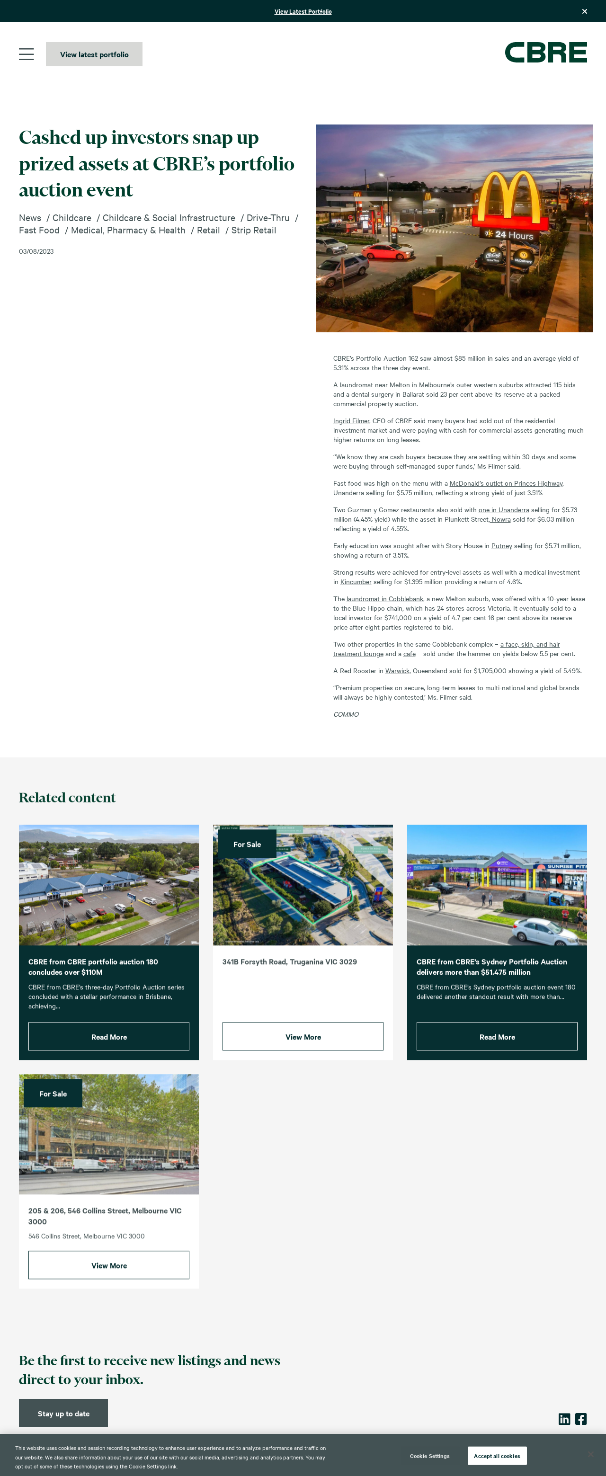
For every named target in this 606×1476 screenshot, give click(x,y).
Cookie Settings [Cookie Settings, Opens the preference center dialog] (430, 1455)
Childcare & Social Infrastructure (169, 217)
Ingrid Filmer (351, 420)
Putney (501, 545)
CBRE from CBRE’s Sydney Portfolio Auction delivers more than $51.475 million (492, 976)
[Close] (590, 1454)
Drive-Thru (268, 217)
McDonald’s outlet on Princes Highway (506, 483)
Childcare (72, 217)
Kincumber (356, 581)
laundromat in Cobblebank (385, 598)
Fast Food (39, 229)
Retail (208, 229)
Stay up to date (63, 1413)
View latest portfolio (94, 54)
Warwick (397, 670)
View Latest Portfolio (303, 11)
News (30, 217)
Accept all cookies (497, 1455)
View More (303, 1045)
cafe (409, 653)
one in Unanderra (504, 509)
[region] (303, 1455)
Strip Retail (254, 229)
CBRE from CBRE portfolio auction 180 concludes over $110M (93, 976)
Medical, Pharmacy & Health (128, 229)
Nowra (500, 519)
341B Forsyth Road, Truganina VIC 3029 (290, 970)
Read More (109, 1045)
